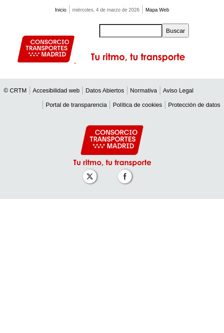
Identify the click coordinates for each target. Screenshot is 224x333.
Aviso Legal (178, 90)
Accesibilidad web (56, 90)
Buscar (175, 30)
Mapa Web (157, 9)
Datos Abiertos (104, 90)
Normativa (143, 90)
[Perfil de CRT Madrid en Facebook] (126, 171)
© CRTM (15, 90)
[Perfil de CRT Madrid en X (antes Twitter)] (91, 171)
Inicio (61, 9)
